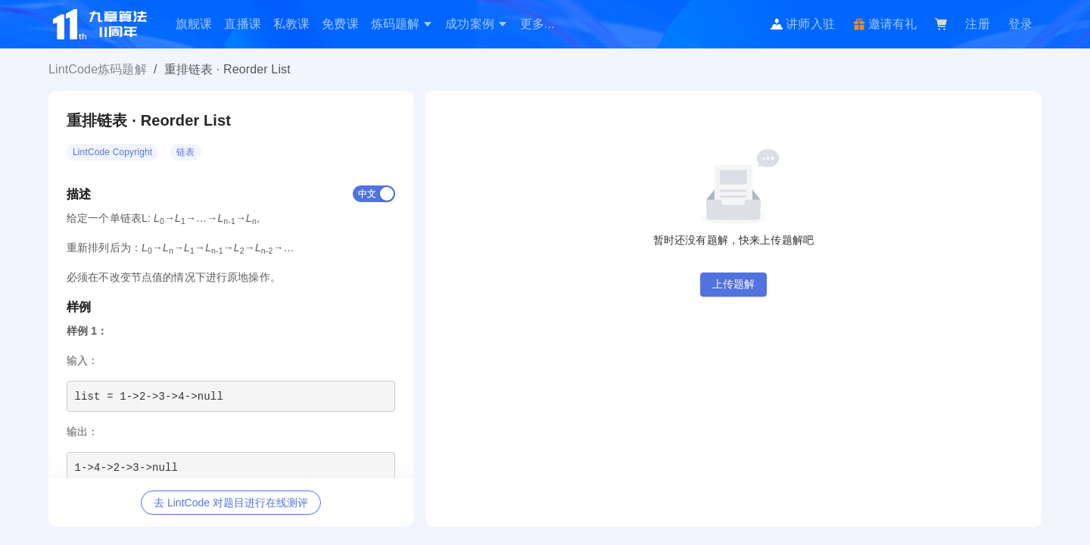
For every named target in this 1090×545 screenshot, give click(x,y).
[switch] (374, 193)
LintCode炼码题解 (97, 69)
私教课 (291, 23)
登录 (1020, 23)
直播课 (242, 23)
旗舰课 (194, 23)
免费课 (340, 23)
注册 (977, 23)
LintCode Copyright (112, 152)
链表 (185, 152)
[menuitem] (194, 24)
